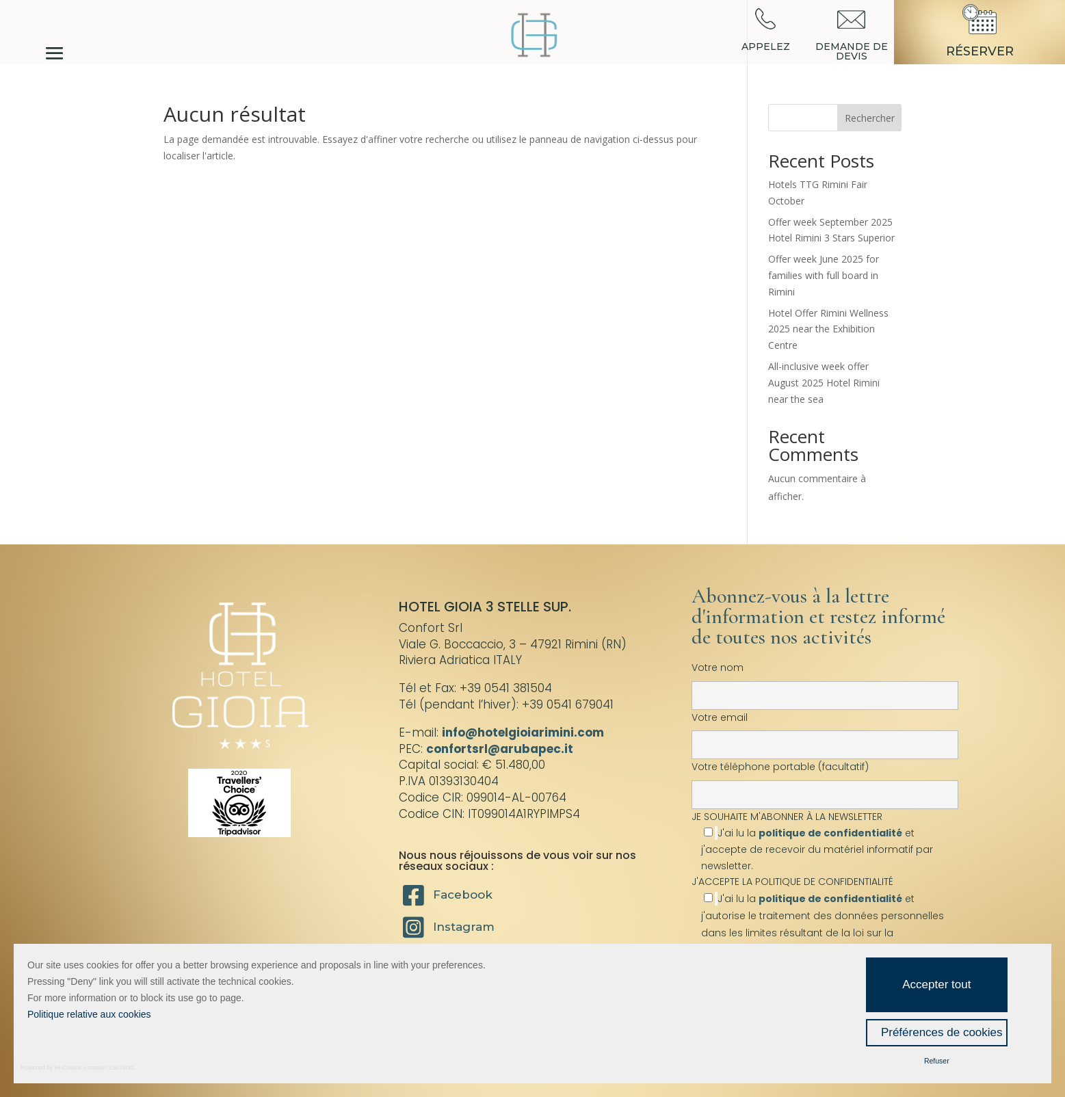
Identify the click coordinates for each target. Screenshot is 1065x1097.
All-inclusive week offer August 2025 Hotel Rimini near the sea (824, 383)
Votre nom (825, 681)
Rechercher (870, 117)
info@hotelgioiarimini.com (523, 732)
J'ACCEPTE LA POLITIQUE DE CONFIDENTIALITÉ (792, 881)
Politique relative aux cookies (89, 1014)
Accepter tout (936, 984)
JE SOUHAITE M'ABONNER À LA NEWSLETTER (825, 841)
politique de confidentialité (830, 833)
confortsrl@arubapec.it (499, 749)
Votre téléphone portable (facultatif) (825, 780)
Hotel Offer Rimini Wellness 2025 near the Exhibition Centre (828, 329)
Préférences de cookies (942, 1032)
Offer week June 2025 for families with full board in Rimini (823, 275)
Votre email (825, 731)
